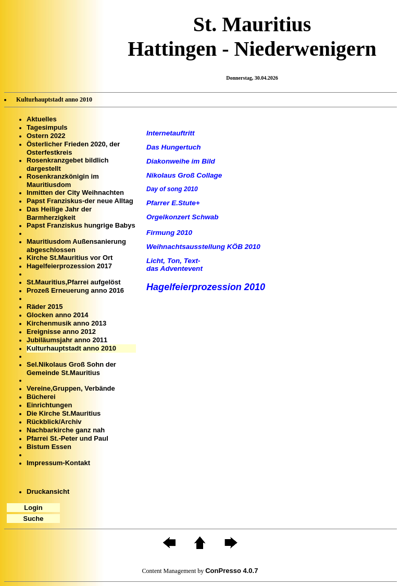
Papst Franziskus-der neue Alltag (80, 201)
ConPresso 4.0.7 (231, 571)
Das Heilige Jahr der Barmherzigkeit (59, 213)
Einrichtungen (49, 405)
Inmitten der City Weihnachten (75, 192)
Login (33, 508)
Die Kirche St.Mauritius (64, 413)
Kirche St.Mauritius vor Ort (70, 257)
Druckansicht (48, 491)
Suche (33, 518)
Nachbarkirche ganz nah (66, 430)
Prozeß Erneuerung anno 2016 (75, 290)
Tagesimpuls (47, 127)
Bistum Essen (49, 447)
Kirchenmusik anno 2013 (66, 323)
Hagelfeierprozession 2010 (205, 287)
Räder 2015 (45, 306)
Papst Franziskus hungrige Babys (81, 225)
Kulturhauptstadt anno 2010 (71, 348)
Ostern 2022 (46, 136)
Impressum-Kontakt (58, 463)
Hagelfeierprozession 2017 (69, 266)
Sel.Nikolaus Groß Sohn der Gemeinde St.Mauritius (71, 368)
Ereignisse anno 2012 (61, 331)
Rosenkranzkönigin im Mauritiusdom (63, 180)
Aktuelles (42, 119)
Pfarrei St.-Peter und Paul (67, 438)
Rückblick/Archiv (54, 422)
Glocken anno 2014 (58, 315)
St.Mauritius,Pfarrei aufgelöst (74, 282)
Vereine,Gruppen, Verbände (71, 388)
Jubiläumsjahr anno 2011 (67, 340)
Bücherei (41, 397)
